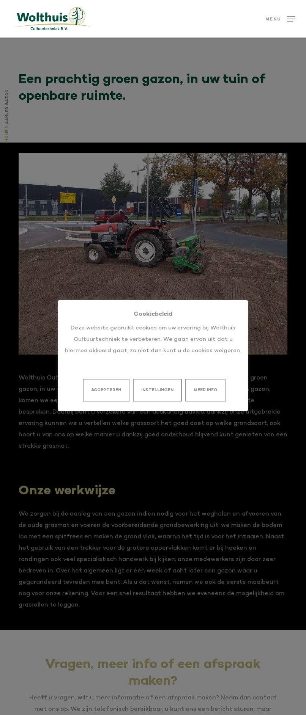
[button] (280, 18)
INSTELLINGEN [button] (157, 390)
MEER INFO (205, 390)
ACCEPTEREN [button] (106, 390)
